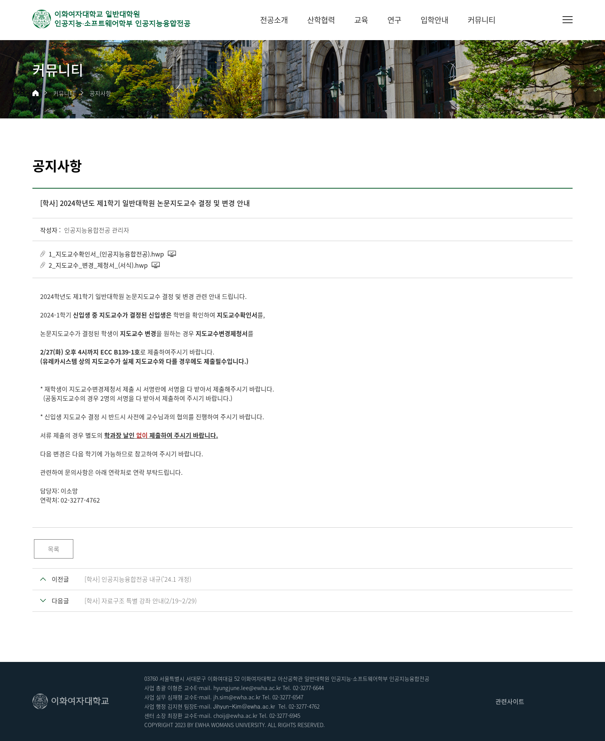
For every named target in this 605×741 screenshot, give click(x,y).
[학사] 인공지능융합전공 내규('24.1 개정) (137, 579)
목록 (53, 549)
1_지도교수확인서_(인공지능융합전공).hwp (106, 253)
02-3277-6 (280, 715)
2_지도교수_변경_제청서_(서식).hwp (98, 265)
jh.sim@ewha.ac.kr (236, 697)
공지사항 (100, 93)
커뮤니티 (64, 93)
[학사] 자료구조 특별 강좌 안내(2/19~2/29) (140, 600)
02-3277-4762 (304, 706)
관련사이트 (509, 701)
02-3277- (303, 688)
